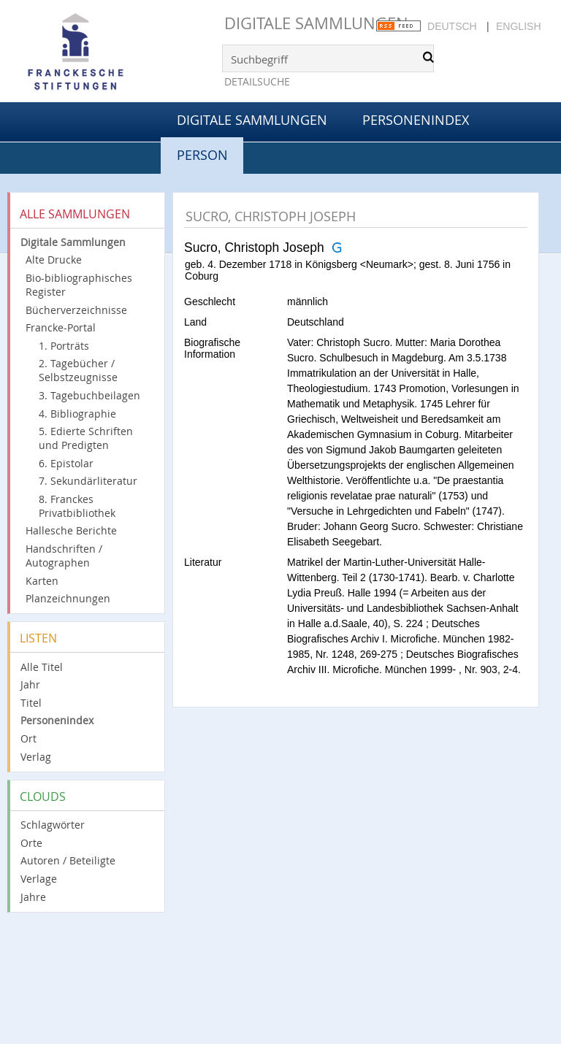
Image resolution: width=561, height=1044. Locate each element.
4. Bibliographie (77, 414)
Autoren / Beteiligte (67, 860)
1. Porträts (64, 346)
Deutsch (452, 26)
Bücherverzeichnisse (76, 310)
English (518, 26)
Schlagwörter (52, 825)
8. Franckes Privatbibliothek (77, 506)
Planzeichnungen (68, 598)
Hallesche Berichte (71, 530)
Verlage (38, 879)
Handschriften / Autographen (64, 555)
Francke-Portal (61, 327)
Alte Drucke (54, 259)
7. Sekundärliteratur (88, 481)
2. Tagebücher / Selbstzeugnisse (78, 370)
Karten (42, 581)
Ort (28, 738)
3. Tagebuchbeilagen (89, 395)
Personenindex (415, 119)
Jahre (33, 897)
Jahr (30, 684)
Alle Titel (41, 667)
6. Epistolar (66, 463)
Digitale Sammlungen (316, 23)
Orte (31, 843)
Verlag (35, 757)
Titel (31, 703)
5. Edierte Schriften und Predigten (86, 438)
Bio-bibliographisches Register (79, 285)
